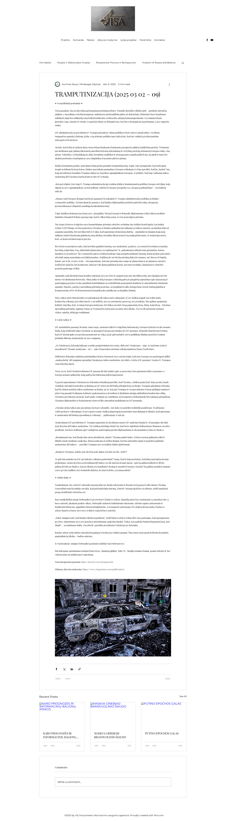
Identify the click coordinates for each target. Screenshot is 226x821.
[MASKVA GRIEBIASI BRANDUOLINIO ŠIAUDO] (113, 715)
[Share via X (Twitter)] (64, 669)
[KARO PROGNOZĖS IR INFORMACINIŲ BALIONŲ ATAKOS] (62, 715)
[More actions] (169, 84)
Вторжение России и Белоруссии (116, 62)
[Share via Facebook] (56, 669)
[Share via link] (79, 669)
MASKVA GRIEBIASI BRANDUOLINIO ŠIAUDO (110, 735)
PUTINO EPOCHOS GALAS (162, 733)
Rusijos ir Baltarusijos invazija (73, 62)
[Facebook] (207, 40)
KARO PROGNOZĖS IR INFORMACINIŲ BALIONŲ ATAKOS (59, 735)
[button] (182, 62)
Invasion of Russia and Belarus (158, 62)
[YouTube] (211, 40)
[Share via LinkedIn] (71, 669)
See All (183, 696)
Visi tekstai (45, 62)
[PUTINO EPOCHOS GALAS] (164, 715)
